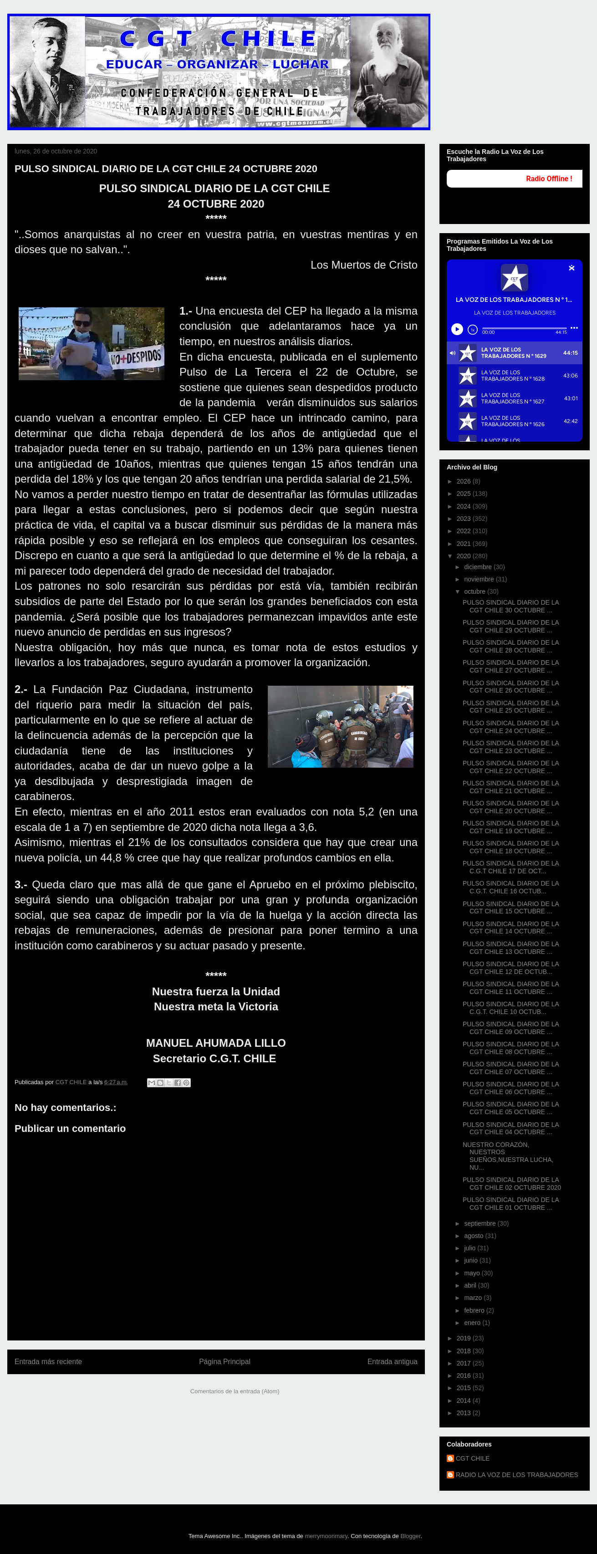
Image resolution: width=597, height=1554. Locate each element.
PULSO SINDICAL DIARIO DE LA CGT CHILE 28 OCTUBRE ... (511, 646)
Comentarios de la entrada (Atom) (235, 1391)
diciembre (479, 567)
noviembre (479, 579)
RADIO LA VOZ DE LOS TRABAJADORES (517, 1474)
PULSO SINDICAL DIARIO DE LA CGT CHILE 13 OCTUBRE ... (511, 947)
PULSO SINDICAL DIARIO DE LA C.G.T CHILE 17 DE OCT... (511, 867)
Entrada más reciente (48, 1361)
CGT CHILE (473, 1458)
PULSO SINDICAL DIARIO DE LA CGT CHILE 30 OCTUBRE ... (511, 606)
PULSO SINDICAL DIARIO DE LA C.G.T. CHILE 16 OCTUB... (511, 887)
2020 (465, 556)
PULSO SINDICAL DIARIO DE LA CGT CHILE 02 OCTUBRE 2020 (512, 1183)
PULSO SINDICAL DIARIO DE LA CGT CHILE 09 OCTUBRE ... (511, 1027)
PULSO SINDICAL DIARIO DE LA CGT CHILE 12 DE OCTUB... (511, 967)
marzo (474, 1297)
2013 (465, 1412)
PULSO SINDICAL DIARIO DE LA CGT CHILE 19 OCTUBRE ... (511, 827)
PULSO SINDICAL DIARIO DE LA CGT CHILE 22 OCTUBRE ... (511, 766)
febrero (475, 1310)
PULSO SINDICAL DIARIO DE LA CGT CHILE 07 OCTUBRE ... (511, 1067)
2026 (465, 481)
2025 (465, 493)
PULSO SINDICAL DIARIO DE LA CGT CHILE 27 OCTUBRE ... (511, 666)
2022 (465, 531)
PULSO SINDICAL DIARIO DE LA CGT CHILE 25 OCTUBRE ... (511, 706)
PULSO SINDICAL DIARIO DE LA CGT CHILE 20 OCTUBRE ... (511, 807)
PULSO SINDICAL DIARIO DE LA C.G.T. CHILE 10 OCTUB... (511, 1007)
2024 (465, 506)
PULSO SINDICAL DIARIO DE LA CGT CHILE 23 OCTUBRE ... (511, 746)
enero (473, 1322)
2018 (465, 1351)
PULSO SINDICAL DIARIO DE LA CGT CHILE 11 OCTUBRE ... (511, 987)
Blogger (410, 1536)
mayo (472, 1273)
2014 (465, 1400)
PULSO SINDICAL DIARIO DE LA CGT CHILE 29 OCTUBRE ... (511, 626)
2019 (465, 1338)
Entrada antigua (392, 1361)
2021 (465, 543)
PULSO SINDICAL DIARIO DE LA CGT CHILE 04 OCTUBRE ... (511, 1128)
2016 (465, 1375)
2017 (465, 1363)
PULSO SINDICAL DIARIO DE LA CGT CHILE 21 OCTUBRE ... (511, 787)
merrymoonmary (326, 1536)
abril (471, 1285)
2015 (465, 1387)
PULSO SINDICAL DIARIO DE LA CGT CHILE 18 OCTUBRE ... (511, 847)
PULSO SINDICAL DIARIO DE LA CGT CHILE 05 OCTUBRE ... (511, 1108)
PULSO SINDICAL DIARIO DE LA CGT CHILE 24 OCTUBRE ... (511, 726)
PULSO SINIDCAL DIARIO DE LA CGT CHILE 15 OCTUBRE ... (511, 907)
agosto (474, 1235)
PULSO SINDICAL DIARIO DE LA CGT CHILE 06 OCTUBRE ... (511, 1087)
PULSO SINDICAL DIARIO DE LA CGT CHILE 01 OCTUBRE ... (511, 1203)
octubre (475, 591)
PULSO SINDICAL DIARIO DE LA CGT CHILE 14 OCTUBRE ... (511, 927)
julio (470, 1248)
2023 (465, 518)
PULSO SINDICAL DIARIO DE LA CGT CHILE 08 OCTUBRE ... (511, 1047)
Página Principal (224, 1361)
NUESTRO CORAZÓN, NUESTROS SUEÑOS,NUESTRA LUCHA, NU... (508, 1156)
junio (471, 1260)
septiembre (480, 1223)
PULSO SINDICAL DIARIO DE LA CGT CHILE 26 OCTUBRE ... (511, 686)
